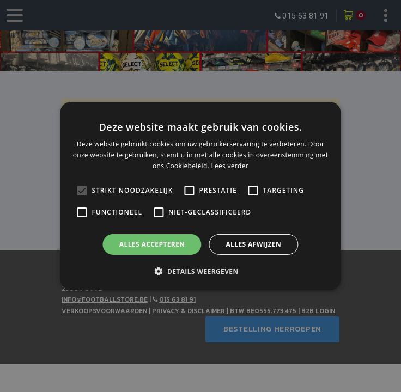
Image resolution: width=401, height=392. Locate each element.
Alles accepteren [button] (152, 244)
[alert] (200, 196)
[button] (200, 271)
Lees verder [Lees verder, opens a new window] (229, 165)
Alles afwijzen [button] (253, 244)
